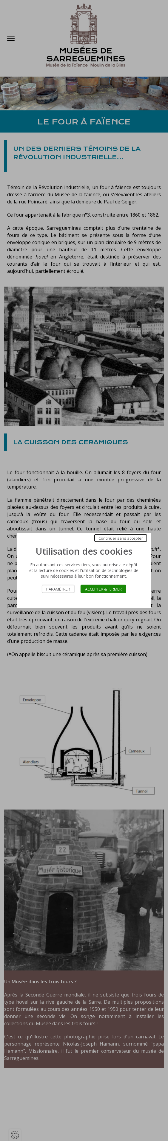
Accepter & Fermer (103, 589)
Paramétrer (58, 589)
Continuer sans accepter (120, 538)
